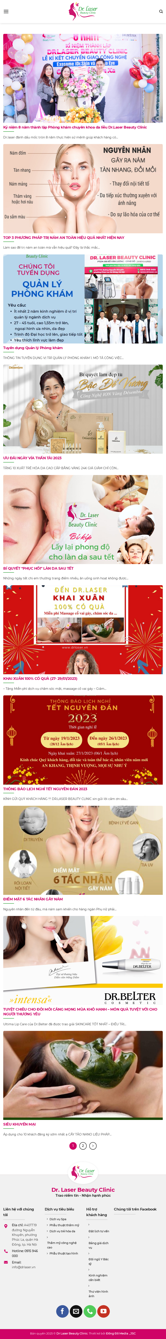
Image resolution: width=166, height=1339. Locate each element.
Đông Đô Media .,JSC (121, 1333)
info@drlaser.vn (23, 1267)
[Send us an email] (76, 1311)
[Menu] (6, 11)
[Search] (161, 11)
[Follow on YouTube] (103, 1311)
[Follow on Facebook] (62, 1311)
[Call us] (90, 1311)
